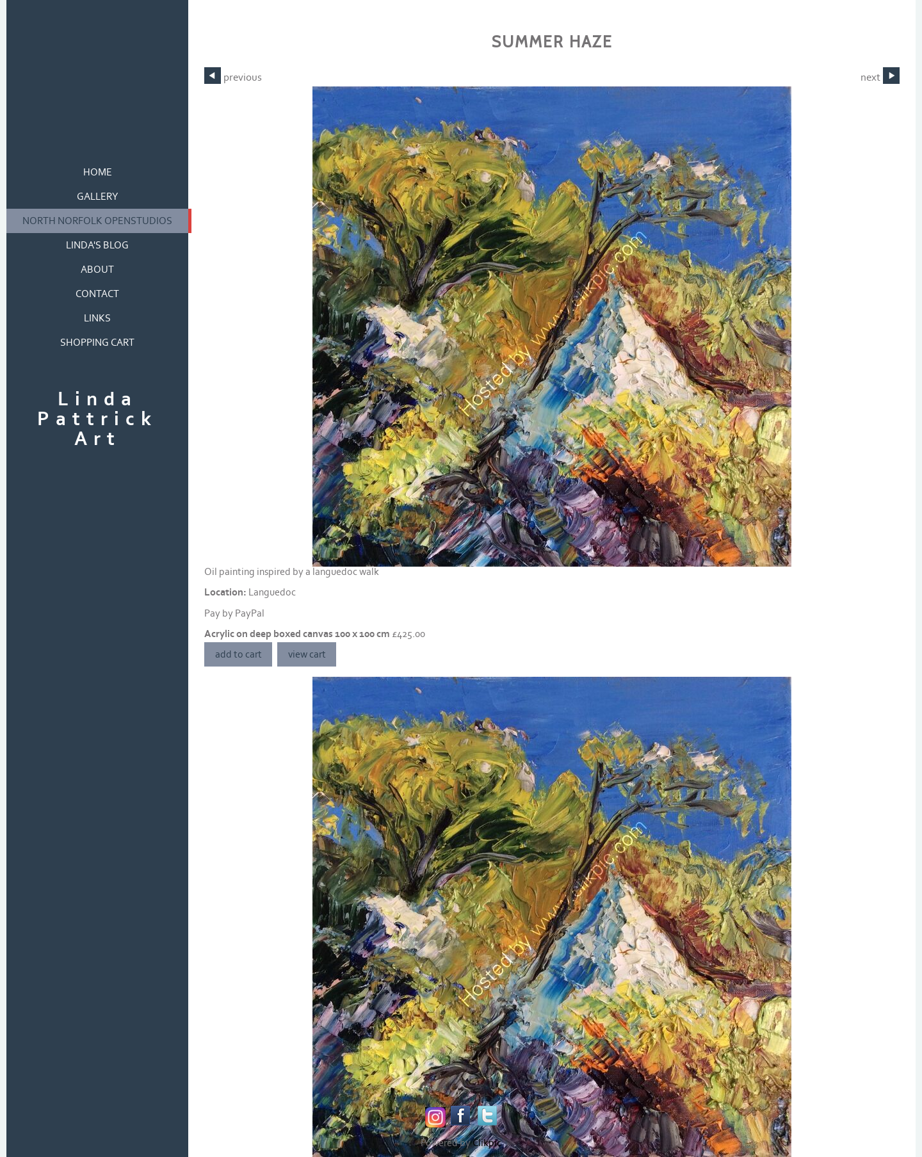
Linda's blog (97, 245)
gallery (97, 196)
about (97, 269)
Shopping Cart (97, 342)
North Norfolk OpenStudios (97, 221)
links (97, 318)
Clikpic (487, 1143)
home (97, 172)
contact (97, 294)
